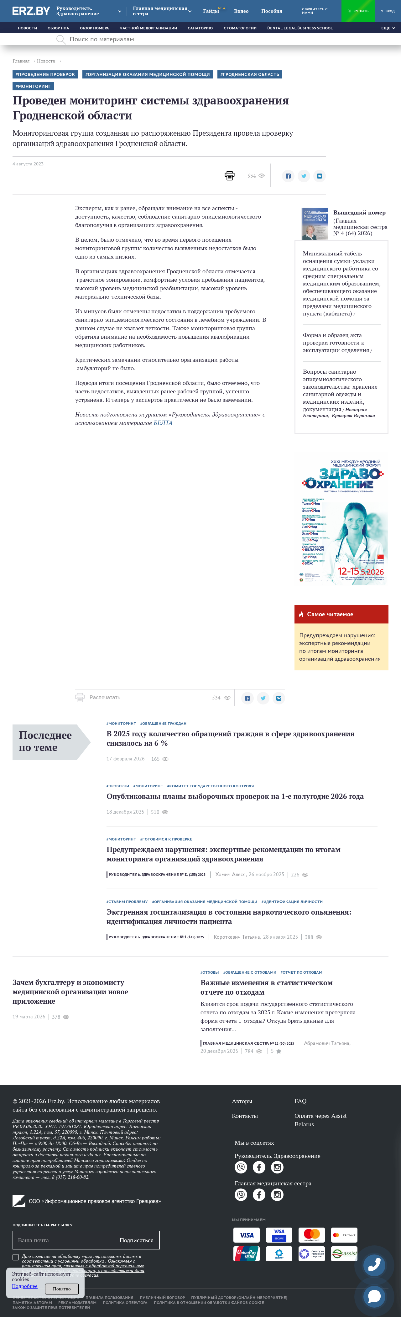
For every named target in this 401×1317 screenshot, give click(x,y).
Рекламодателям (77, 1302)
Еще (385, 28)
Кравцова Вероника (353, 415)
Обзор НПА (58, 28)
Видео (241, 11)
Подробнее (25, 1286)
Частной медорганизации (148, 28)
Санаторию (200, 28)
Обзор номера (94, 28)
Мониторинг (34, 86)
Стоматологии (240, 28)
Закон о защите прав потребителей (51, 1307)
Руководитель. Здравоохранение (77, 11)
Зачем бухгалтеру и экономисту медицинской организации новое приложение (70, 991)
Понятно (62, 1288)
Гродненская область (251, 74)
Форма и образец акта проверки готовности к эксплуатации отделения (337, 342)
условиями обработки (81, 1261)
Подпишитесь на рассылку (43, 1225)
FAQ (300, 1101)
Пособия (271, 11)
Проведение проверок (46, 74)
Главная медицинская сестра (160, 11)
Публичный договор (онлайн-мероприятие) (239, 1297)
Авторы (242, 1101)
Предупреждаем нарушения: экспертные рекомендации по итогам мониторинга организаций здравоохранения (340, 647)
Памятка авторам (32, 1302)
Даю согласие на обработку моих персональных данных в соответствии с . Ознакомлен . (83, 1266)
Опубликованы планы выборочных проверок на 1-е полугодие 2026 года (235, 796)
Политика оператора (125, 1302)
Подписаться (137, 1240)
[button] (288, 176)
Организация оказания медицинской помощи (149, 74)
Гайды (211, 11)
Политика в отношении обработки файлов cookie (209, 1302)
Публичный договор (162, 1297)
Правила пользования (109, 1297)
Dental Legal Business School (300, 28)
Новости (27, 28)
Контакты (245, 1115)
